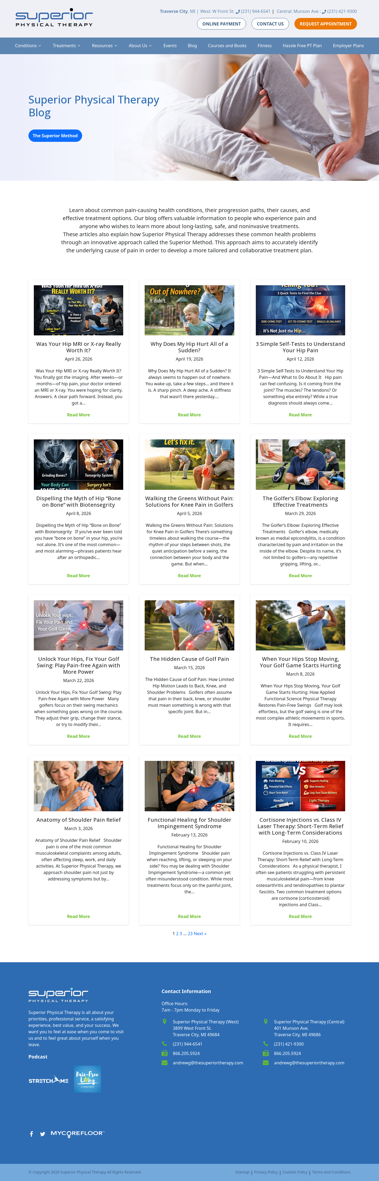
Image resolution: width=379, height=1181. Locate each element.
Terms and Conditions (331, 1172)
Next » (200, 933)
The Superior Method (55, 136)
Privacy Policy (266, 1172)
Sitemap (242, 1172)
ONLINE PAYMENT (221, 24)
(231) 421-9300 (339, 11)
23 (190, 933)
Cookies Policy (294, 1172)
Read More (78, 415)
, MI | (179, 11)
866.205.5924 (186, 1053)
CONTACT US (270, 24)
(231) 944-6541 (253, 11)
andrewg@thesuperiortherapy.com (208, 1063)
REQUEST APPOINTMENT (326, 24)
